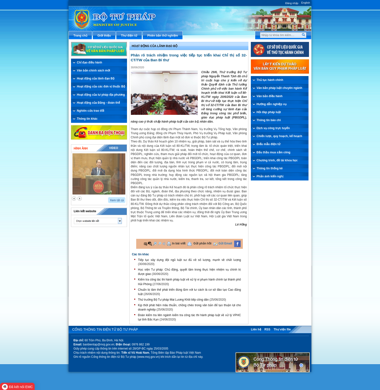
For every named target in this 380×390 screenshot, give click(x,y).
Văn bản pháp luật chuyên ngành (279, 88)
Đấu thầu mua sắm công (274, 152)
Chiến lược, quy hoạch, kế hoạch (279, 136)
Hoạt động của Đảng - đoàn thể (98, 102)
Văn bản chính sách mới (93, 70)
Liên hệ (256, 329)
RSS (267, 329)
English (305, 2)
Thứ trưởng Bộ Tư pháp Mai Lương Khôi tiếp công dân (173, 299)
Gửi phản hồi (202, 243)
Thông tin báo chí (269, 120)
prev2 (74, 198)
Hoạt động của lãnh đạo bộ (155, 46)
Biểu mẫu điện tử (268, 144)
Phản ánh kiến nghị (270, 176)
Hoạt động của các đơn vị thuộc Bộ (101, 86)
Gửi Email (225, 243)
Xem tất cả (117, 200)
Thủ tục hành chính (270, 80)
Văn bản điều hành (270, 96)
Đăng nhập (291, 3)
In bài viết (179, 243)
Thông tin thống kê (270, 168)
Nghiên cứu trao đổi (90, 110)
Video (113, 148)
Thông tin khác (87, 118)
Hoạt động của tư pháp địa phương (101, 94)
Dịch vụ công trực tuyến (273, 128)
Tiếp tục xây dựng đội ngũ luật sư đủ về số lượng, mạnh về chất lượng (189, 260)
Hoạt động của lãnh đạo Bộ (95, 78)
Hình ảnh (81, 148)
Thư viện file (282, 329)
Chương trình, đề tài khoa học (277, 160)
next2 (79, 198)
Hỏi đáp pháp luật (269, 112)
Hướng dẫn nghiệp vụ (271, 104)
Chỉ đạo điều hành (89, 62)
